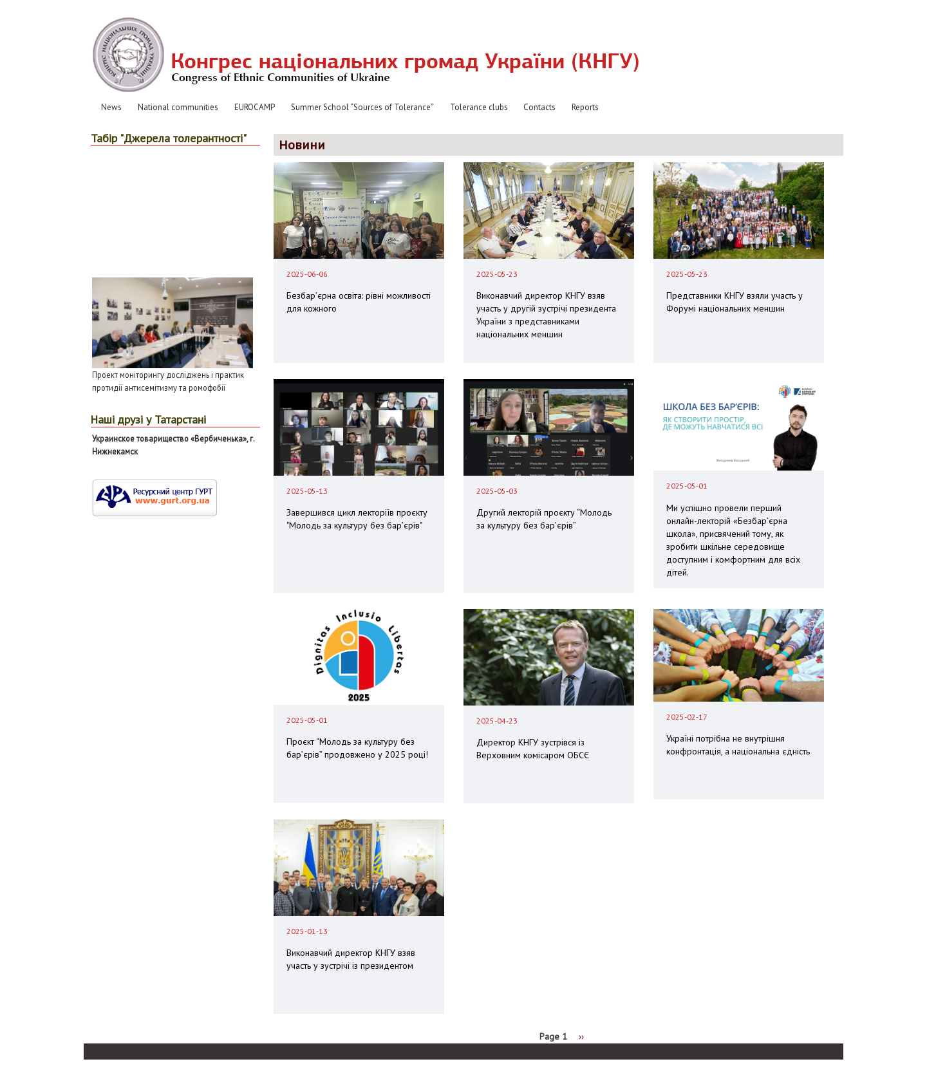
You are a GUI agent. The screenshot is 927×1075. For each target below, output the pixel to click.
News (111, 107)
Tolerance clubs (479, 107)
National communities (178, 107)
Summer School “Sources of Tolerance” (362, 107)
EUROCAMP (254, 107)
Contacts (539, 107)
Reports (585, 107)
